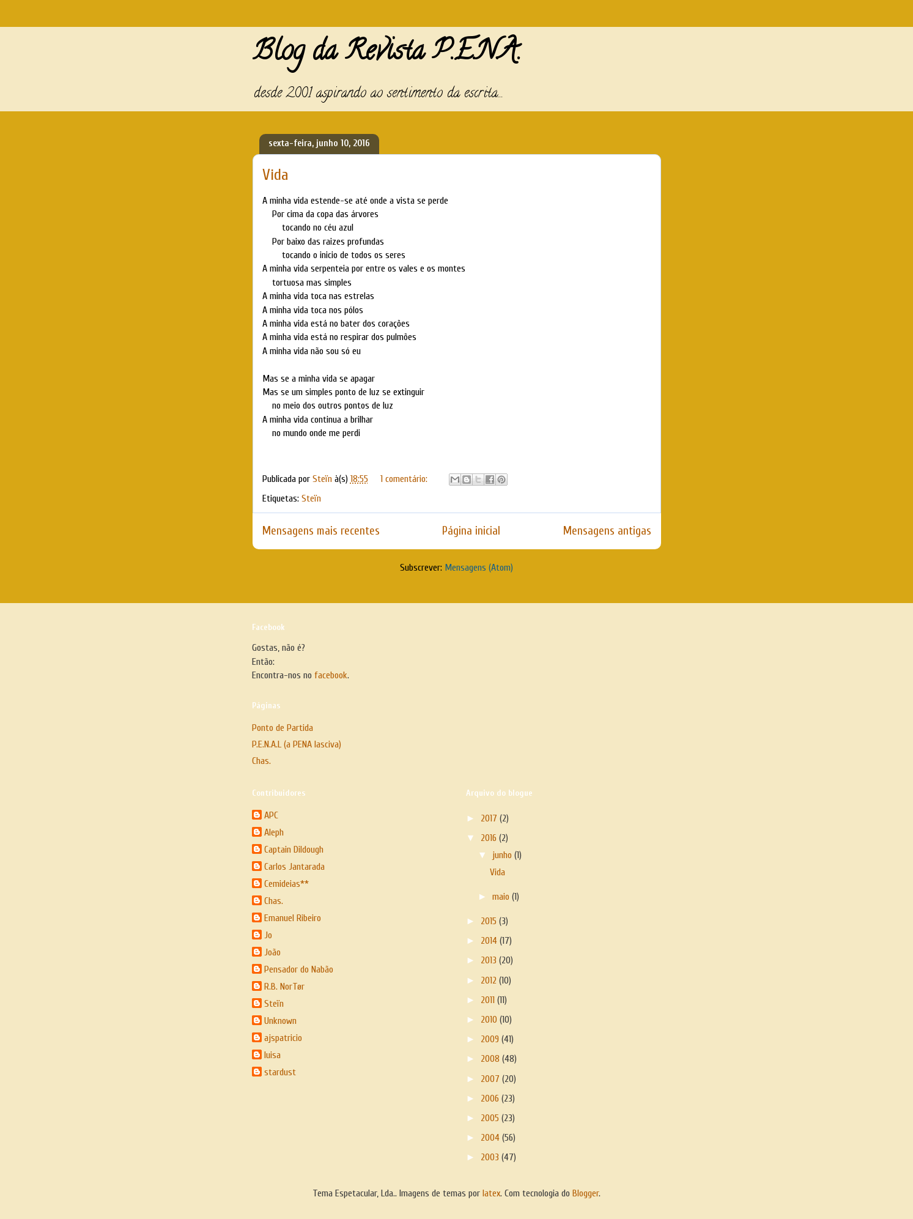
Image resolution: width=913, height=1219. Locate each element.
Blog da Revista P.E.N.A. (387, 53)
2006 (491, 1098)
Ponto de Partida (282, 727)
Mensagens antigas (607, 531)
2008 (491, 1058)
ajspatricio (283, 1037)
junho (503, 855)
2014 (490, 940)
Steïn (311, 498)
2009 (491, 1039)
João (272, 952)
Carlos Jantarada (294, 866)
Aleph (274, 832)
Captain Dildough (293, 849)
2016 (490, 837)
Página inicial (471, 531)
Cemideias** (286, 883)
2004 (491, 1137)
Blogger (585, 1193)
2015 (490, 921)
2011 (489, 1000)
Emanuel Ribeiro (292, 918)
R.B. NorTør (284, 986)
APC (271, 815)
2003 (491, 1157)
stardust (280, 1072)
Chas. (261, 760)
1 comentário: (405, 478)
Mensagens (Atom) (479, 567)
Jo (268, 935)
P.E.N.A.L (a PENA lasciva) (296, 744)
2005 (491, 1118)
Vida (275, 175)
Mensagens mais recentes (321, 531)
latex (491, 1193)
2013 (490, 960)
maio (502, 896)
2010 (490, 1019)
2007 (491, 1078)
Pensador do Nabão (298, 969)
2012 (490, 980)
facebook (330, 675)
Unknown (280, 1020)
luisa (272, 1055)
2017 (490, 818)
